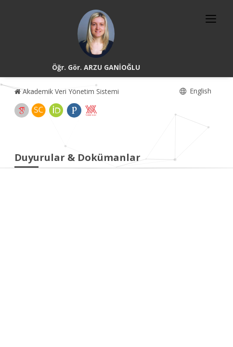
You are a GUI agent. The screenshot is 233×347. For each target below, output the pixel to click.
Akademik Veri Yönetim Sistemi (66, 91)
